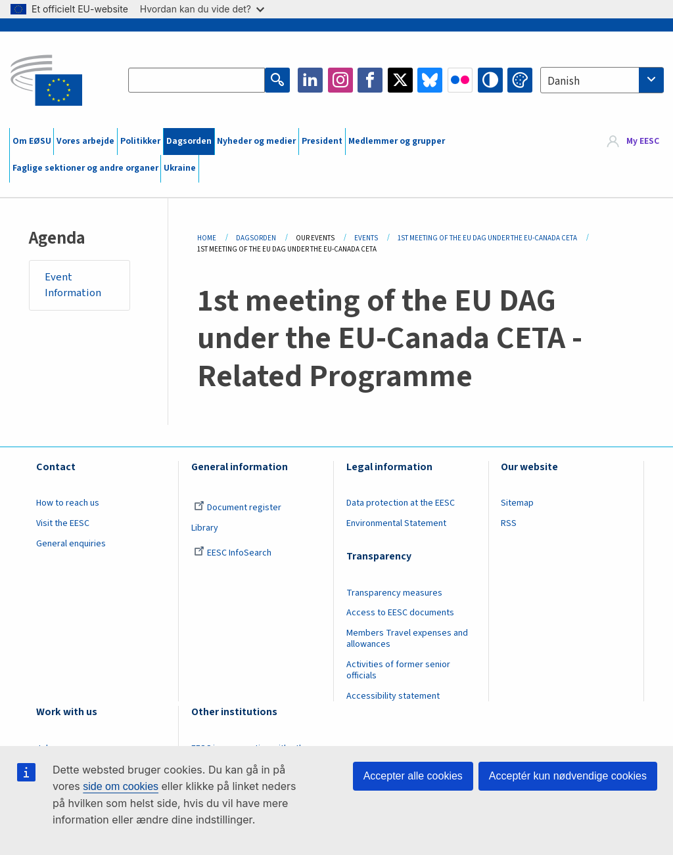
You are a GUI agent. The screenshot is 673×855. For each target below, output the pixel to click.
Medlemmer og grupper (396, 141)
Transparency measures (394, 593)
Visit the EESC (62, 523)
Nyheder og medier (256, 141)
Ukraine (180, 168)
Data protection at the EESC (400, 503)
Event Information (73, 285)
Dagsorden (189, 141)
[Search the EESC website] (196, 80)
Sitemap (517, 503)
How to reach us (67, 503)
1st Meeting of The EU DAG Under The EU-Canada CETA (487, 238)
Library (204, 528)
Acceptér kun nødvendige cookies (568, 775)
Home (206, 238)
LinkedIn (310, 80)
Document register (237, 507)
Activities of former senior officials (398, 670)
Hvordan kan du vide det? (202, 8)
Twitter (400, 80)
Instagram (340, 80)
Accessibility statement (393, 696)
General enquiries (71, 543)
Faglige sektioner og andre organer (85, 168)
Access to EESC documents (400, 612)
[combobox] (602, 80)
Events (366, 238)
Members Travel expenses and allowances (407, 638)
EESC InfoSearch (232, 552)
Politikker (140, 141)
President (322, 141)
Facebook (370, 80)
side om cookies (120, 786)
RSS (509, 523)
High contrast (490, 80)
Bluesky (429, 80)
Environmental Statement (396, 523)
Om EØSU (31, 141)
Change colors (519, 80)
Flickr (460, 80)
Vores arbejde (85, 141)
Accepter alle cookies (413, 775)
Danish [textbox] (563, 81)
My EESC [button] (642, 141)
